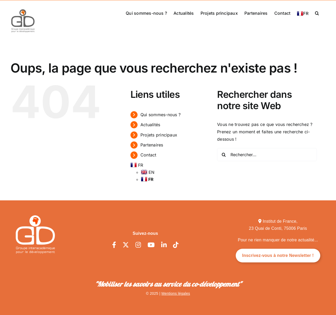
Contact (148, 155)
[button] (317, 12)
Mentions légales (175, 293)
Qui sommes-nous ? (160, 114)
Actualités (150, 124)
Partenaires (151, 145)
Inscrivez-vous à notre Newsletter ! (278, 255)
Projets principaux (158, 134)
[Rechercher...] (267, 154)
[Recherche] (223, 154)
